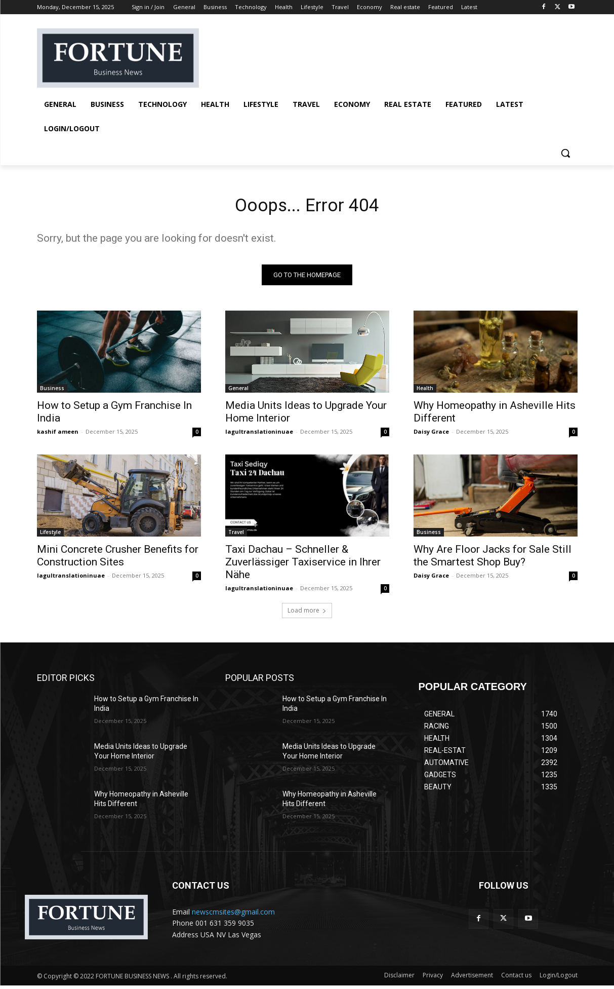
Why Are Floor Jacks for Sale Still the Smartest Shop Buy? (492, 559)
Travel (236, 535)
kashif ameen (57, 435)
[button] (565, 153)
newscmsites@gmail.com (233, 915)
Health (425, 391)
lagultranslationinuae (259, 435)
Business (52, 391)
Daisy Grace (431, 435)
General (238, 391)
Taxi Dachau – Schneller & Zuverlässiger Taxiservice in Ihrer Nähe (303, 565)
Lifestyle (50, 535)
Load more (307, 614)
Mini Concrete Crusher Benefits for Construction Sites (117, 559)
